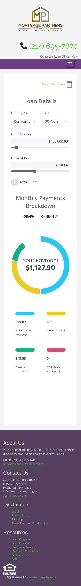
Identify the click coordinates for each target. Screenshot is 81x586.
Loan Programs (21, 539)
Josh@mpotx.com (14, 495)
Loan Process (20, 543)
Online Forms (20, 555)
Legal (15, 511)
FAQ (14, 559)
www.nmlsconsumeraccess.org (23, 463)
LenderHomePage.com (43, 577)
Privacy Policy (20, 515)
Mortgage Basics (22, 547)
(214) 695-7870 (53, 46)
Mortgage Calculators (26, 551)
